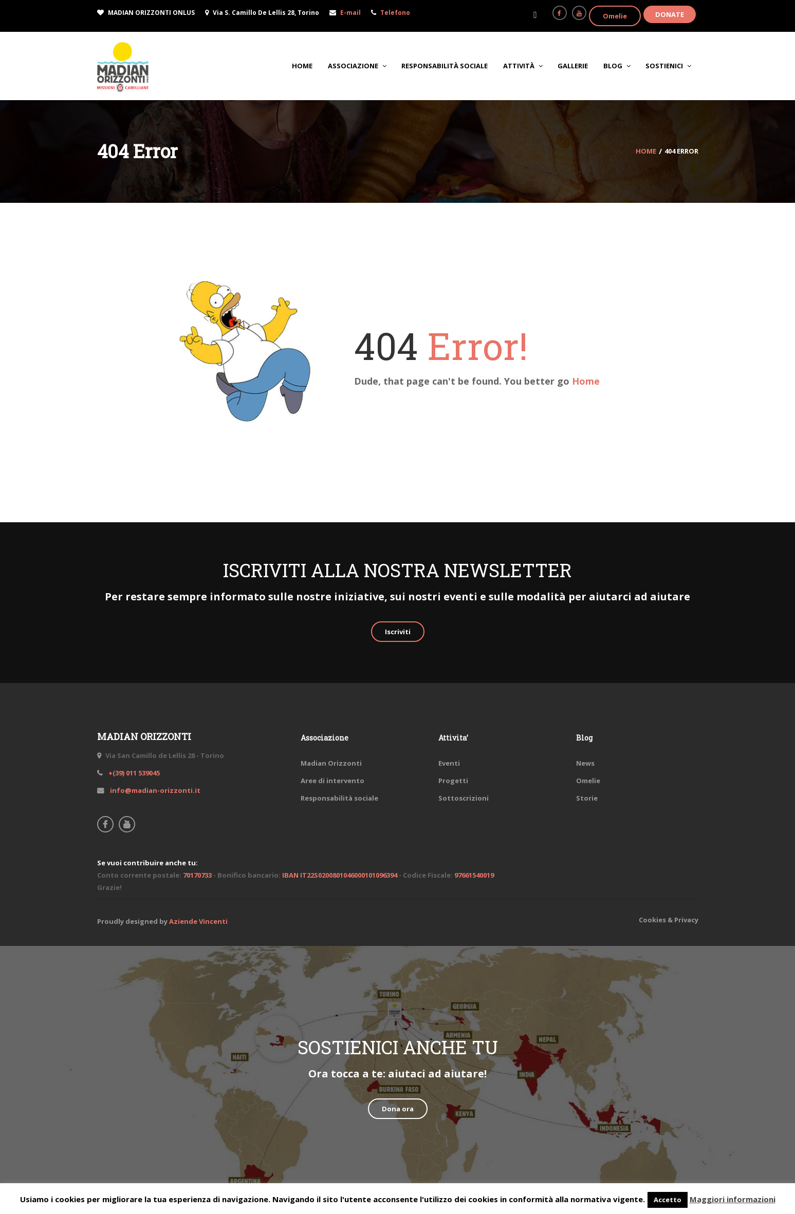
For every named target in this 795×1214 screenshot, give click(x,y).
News (585, 763)
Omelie (615, 16)
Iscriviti (398, 631)
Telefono (395, 12)
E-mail (350, 12)
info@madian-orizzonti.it (154, 790)
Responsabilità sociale (339, 798)
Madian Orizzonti (331, 763)
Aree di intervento (332, 780)
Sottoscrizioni (463, 798)
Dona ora (398, 1108)
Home (586, 381)
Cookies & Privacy (668, 919)
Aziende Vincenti (198, 921)
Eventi (449, 763)
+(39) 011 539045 (133, 772)
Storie (587, 798)
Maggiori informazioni (732, 1199)
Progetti (453, 780)
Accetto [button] (667, 1199)
